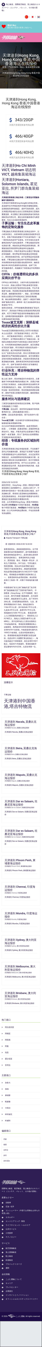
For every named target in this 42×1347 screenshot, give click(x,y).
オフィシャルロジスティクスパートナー (22, 1299)
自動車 (8, 1203)
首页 (4, 67)
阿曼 (7, 1046)
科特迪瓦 (8, 1114)
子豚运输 (7, 695)
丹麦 (5, 1139)
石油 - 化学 (10, 1206)
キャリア (9, 1283)
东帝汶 (5, 1150)
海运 (22, 67)
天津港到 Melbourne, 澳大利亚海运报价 (20, 968)
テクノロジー (11, 1237)
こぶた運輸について (14, 1279)
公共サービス (11, 1229)
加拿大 (7, 1083)
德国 (5, 1144)
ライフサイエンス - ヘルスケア (18, 1225)
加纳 (7, 1089)
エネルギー (10, 1217)
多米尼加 (6, 1161)
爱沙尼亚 (8, 1059)
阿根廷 (7, 1033)
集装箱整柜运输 (33, 67)
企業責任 (9, 1291)
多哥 (5, 1155)
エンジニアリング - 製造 (15, 1221)
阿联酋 (7, 1040)
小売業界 (9, 1233)
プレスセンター (12, 1287)
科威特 (7, 1121)
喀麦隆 (7, 1102)
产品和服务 (13, 67)
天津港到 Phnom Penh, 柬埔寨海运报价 (20, 862)
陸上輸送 (9, 1256)
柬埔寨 (7, 1095)
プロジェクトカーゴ (14, 1264)
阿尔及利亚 (9, 1027)
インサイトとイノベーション (17, 1295)
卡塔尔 (7, 1108)
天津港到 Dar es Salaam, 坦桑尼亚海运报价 (21, 803)
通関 (7, 1268)
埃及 (7, 1052)
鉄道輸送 (9, 1260)
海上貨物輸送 (11, 1252)
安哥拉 (7, 1065)
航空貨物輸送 (11, 1248)
